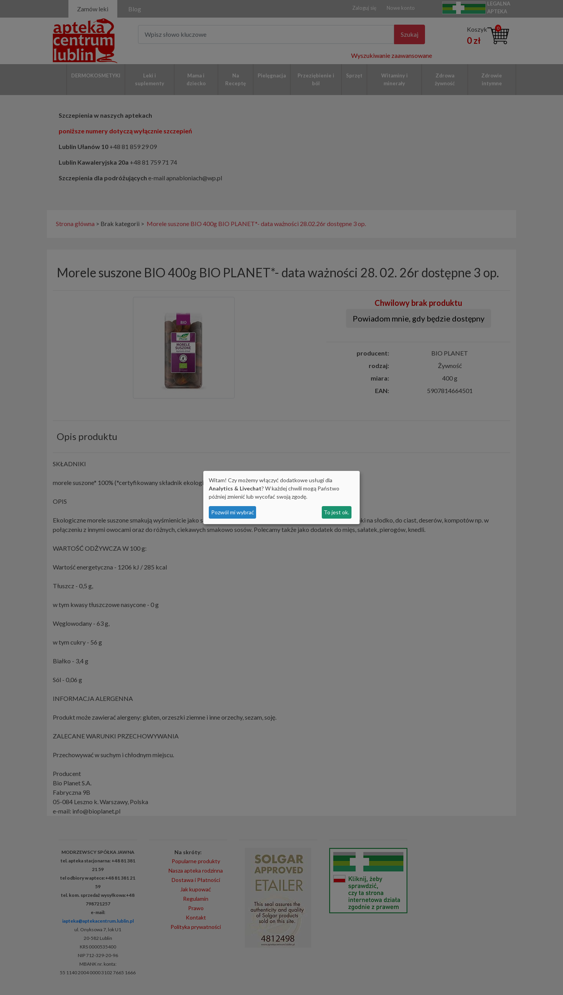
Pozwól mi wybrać (232, 512)
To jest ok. (336, 512)
